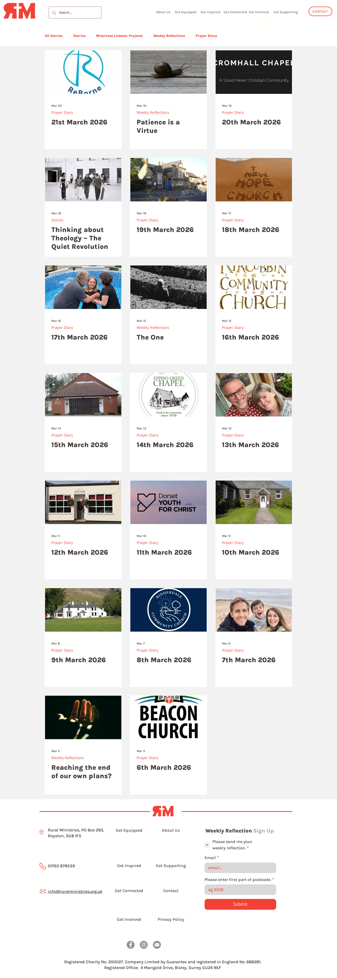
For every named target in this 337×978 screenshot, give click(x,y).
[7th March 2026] (254, 610)
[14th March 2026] (168, 395)
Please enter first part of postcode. (239, 879)
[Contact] (170, 890)
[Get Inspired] (210, 12)
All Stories (54, 36)
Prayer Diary (206, 36)
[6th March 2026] (168, 717)
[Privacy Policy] (170, 919)
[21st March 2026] (83, 72)
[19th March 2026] (168, 179)
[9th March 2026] (83, 610)
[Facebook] (131, 945)
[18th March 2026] (254, 179)
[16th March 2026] (254, 287)
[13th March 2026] (254, 395)
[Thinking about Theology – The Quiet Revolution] (83, 179)
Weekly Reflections (169, 36)
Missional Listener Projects (119, 36)
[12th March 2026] (83, 502)
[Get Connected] (235, 12)
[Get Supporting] (285, 12)
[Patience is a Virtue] (168, 72)
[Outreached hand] (83, 717)
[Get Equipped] (185, 12)
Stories (79, 36)
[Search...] (74, 12)
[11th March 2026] (168, 502)
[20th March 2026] (254, 72)
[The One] (168, 287)
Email (212, 857)
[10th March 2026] (254, 502)
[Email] (238, 868)
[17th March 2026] (83, 287)
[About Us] (163, 12)
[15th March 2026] (83, 395)
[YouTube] (157, 945)
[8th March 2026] (168, 610)
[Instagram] (144, 945)
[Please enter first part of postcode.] (238, 889)
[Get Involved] (259, 12)
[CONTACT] (320, 11)
